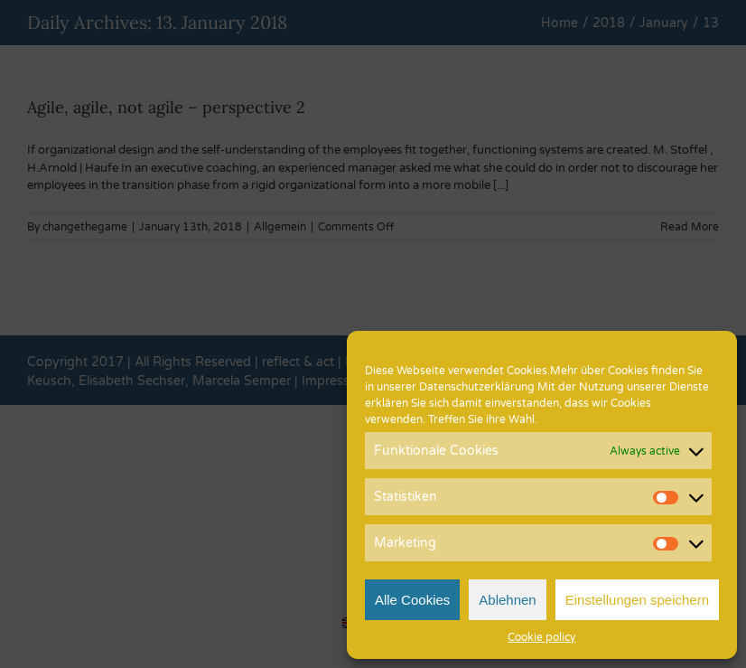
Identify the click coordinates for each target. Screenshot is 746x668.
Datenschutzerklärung (477, 387)
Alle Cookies (412, 599)
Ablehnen (507, 599)
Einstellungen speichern (637, 599)
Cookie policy (541, 637)
